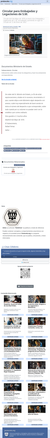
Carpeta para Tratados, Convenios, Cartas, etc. (35, 327)
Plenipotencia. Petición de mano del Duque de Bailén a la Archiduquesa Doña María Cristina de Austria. (12, 350)
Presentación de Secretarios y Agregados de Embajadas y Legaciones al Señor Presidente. (12, 395)
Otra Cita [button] (25, 259)
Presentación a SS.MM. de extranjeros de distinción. (12, 327)
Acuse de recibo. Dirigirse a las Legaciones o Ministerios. (37, 305)
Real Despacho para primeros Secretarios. (11, 415)
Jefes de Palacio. (33, 414)
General (8, 150)
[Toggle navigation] (47, 1)
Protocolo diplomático (34, 148)
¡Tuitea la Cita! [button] (25, 262)
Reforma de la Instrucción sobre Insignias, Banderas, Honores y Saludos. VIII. (36, 371)
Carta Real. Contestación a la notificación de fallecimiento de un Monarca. (36, 394)
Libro (23, 150)
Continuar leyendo (12, 315)
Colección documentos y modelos (15, 148)
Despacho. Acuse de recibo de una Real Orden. (12, 305)
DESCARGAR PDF (19, 165)
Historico (16, 150)
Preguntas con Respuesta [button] (25, 286)
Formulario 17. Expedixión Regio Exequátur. (12, 371)
